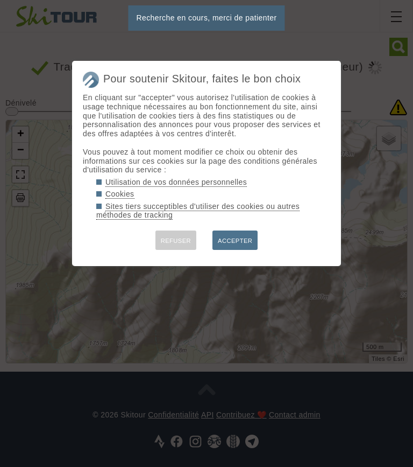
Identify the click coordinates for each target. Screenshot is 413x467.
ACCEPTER (235, 241)
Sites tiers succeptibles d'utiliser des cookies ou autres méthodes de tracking (198, 211)
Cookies (119, 194)
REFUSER (176, 241)
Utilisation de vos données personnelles (176, 182)
